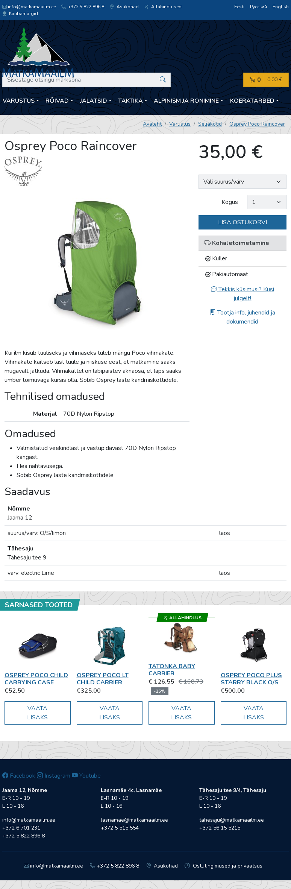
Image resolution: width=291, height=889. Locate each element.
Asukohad (124, 7)
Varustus (180, 124)
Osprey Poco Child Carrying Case (36, 679)
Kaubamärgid (20, 14)
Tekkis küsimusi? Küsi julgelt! (242, 293)
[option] (97, 267)
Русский (258, 7)
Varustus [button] (19, 101)
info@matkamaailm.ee (29, 7)
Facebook (18, 776)
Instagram (53, 776)
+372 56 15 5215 (219, 827)
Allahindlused (163, 7)
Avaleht (152, 124)
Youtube (86, 776)
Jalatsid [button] (93, 101)
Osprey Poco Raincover (257, 124)
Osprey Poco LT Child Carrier (103, 679)
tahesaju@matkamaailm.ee (231, 820)
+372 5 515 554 (120, 827)
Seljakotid (210, 124)
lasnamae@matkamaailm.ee (134, 820)
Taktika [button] (130, 101)
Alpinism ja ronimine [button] (186, 101)
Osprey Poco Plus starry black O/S (251, 679)
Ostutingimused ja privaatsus (223, 865)
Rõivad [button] (57, 101)
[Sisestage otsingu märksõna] (86, 80)
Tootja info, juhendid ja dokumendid (242, 317)
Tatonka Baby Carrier (172, 670)
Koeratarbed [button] (252, 101)
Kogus (229, 202)
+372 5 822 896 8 (82, 7)
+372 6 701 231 (21, 827)
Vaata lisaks (37, 713)
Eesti (239, 7)
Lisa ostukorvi (242, 222)
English (281, 7)
